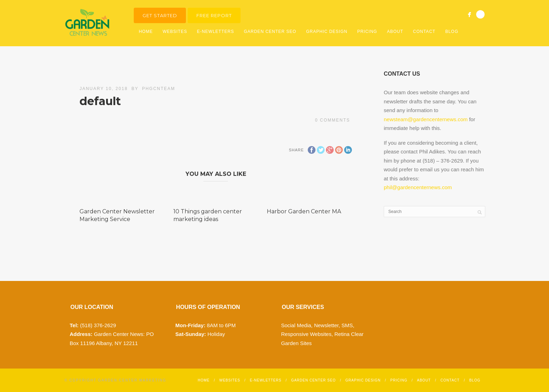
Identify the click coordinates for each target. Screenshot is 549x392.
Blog (451, 31)
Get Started (160, 15)
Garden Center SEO (270, 31)
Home (146, 31)
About (395, 31)
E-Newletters (215, 31)
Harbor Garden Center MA (304, 211)
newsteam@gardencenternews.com (426, 119)
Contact (424, 31)
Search (480, 14)
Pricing (367, 31)
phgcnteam (158, 88)
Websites (174, 31)
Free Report (214, 15)
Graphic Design (326, 31)
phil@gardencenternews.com (418, 187)
